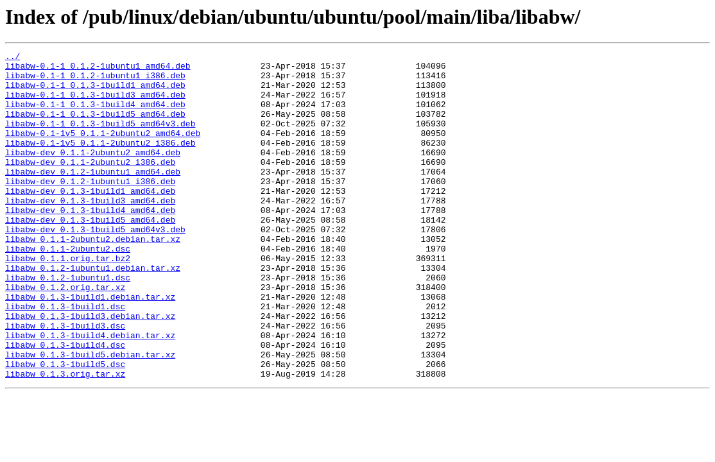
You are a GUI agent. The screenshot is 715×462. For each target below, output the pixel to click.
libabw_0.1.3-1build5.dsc (65, 427)
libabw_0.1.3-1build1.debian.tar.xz (90, 346)
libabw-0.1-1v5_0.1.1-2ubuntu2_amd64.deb (102, 150)
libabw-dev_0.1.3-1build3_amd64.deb (90, 231)
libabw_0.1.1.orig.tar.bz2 (67, 300)
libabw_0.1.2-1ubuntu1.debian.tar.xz (92, 312)
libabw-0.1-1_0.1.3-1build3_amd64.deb (95, 104)
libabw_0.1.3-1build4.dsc (65, 404)
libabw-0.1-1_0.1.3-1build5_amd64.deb (95, 127)
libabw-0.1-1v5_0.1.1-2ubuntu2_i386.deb (100, 161)
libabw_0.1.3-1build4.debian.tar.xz (90, 392)
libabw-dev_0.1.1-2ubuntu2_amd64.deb (92, 173)
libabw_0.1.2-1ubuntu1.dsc (67, 323)
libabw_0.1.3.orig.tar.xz (65, 439)
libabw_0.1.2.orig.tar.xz (65, 335)
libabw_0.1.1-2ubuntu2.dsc (67, 289)
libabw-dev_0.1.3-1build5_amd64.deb (90, 254)
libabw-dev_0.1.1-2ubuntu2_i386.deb (90, 185)
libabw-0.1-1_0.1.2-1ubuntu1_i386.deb (95, 81)
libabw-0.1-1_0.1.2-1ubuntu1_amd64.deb (98, 69)
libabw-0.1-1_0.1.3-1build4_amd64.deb (95, 115)
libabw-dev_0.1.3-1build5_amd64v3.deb (95, 265)
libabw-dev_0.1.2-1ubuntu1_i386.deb (90, 208)
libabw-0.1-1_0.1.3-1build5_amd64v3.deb (100, 138)
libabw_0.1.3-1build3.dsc (65, 381)
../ (12, 58)
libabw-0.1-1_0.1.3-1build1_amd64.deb (95, 92)
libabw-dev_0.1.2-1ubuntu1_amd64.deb (92, 196)
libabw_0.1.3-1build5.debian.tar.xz (90, 416)
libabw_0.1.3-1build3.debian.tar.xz (90, 369)
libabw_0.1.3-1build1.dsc (65, 358)
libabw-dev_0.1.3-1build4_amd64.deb (90, 242)
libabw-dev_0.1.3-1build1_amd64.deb (90, 219)
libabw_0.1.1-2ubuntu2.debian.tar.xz (92, 277)
